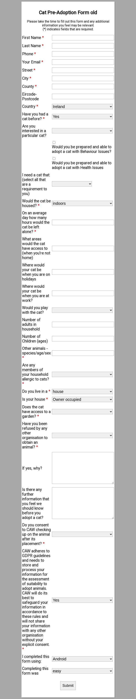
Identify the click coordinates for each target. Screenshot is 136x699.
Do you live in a (36, 391)
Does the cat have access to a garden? (36, 412)
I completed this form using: (35, 659)
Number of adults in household (31, 324)
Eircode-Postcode (30, 96)
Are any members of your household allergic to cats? (35, 374)
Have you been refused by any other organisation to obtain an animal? (35, 435)
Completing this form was (35, 671)
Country (30, 106)
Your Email (32, 62)
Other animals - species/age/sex (36, 353)
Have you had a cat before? (35, 116)
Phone (29, 54)
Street (28, 70)
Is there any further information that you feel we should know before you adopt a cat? (35, 503)
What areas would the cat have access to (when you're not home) (36, 248)
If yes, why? (32, 468)
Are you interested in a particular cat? (34, 131)
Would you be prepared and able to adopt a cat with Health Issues (81, 165)
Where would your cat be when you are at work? (35, 293)
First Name (33, 37)
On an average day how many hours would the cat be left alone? (35, 222)
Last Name (33, 46)
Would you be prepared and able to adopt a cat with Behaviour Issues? (81, 149)
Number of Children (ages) (35, 339)
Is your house (35, 399)
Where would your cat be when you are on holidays (36, 272)
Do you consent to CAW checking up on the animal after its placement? (36, 534)
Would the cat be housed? (36, 203)
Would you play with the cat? (35, 310)
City (26, 78)
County (29, 86)
